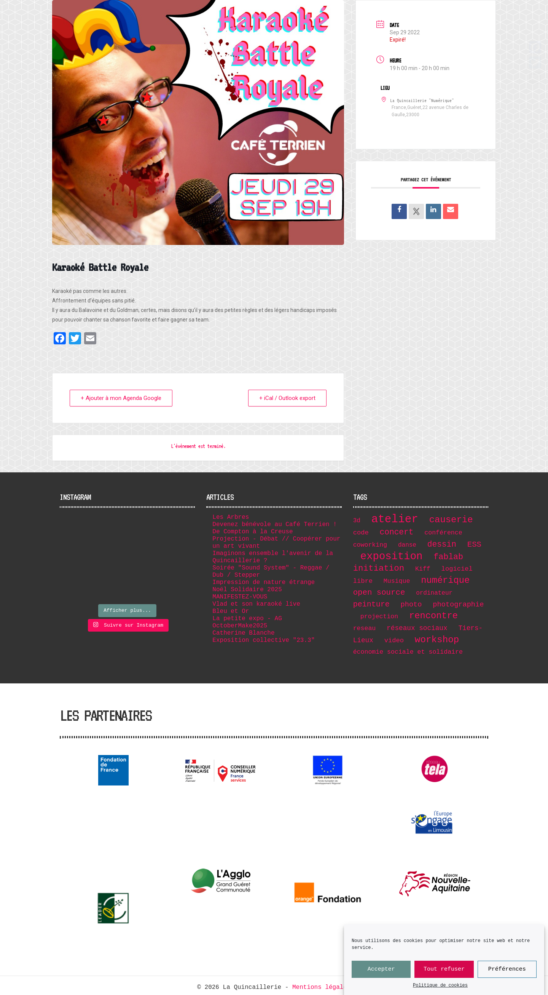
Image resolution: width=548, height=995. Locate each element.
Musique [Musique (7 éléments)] (397, 581)
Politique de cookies (440, 986)
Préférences (507, 969)
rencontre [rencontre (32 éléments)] (433, 616)
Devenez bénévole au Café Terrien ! (274, 524)
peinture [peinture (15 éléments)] (371, 604)
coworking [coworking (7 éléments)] (370, 545)
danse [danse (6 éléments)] (407, 545)
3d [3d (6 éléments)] (356, 520)
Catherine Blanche (243, 633)
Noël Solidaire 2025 (247, 589)
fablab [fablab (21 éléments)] (448, 556)
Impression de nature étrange (263, 582)
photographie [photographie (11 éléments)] (458, 604)
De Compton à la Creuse (252, 531)
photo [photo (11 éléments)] (411, 604)
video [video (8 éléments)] (394, 640)
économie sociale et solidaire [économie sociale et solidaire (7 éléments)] (408, 652)
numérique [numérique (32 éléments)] (445, 580)
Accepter (381, 969)
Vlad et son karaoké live (256, 604)
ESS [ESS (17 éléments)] (474, 544)
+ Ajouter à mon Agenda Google (121, 398)
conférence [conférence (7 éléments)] (443, 532)
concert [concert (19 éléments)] (397, 532)
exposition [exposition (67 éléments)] (391, 556)
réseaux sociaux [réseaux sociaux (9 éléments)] (417, 628)
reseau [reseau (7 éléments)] (364, 628)
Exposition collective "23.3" (263, 640)
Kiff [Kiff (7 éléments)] (422, 569)
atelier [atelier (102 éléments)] (394, 519)
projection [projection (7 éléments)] (379, 616)
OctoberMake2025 (239, 625)
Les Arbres (230, 517)
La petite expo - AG (247, 618)
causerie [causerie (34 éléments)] (451, 520)
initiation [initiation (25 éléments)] (379, 568)
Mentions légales (321, 987)
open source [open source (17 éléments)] (379, 592)
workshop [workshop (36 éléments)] (437, 640)
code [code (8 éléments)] (361, 532)
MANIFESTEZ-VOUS (239, 596)
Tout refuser (444, 969)
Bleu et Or (230, 611)
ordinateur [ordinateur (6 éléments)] (434, 593)
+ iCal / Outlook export (287, 398)
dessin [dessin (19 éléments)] (441, 544)
